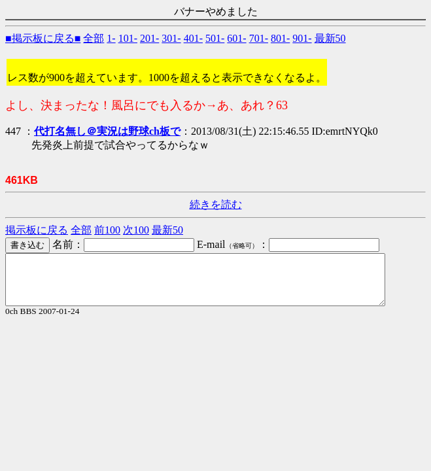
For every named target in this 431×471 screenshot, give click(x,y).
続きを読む (216, 204)
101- (127, 38)
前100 (107, 230)
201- (149, 38)
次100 (136, 230)
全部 (93, 38)
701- (258, 38)
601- (236, 38)
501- (214, 38)
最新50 (330, 38)
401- (193, 38)
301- (171, 38)
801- (280, 38)
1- (111, 38)
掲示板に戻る (36, 230)
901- (301, 38)
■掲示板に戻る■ (42, 38)
